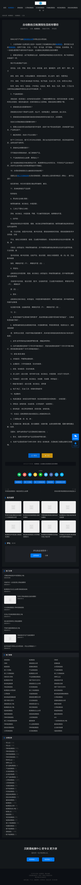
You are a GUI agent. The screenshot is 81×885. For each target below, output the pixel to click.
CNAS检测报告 (34, 727)
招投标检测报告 (34, 714)
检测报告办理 (33, 673)
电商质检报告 (8, 714)
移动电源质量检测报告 (61, 694)
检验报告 (7, 667)
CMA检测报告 (8, 724)
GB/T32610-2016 (34, 680)
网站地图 (47, 873)
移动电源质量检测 (10, 697)
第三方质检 (28, 482)
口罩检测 (7, 694)
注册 (46, 555)
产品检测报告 (58, 670)
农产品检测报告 (11, 777)
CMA (5, 663)
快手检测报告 (10, 788)
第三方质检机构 (23, 176)
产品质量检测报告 (35, 677)
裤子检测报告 (10, 829)
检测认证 (9, 811)
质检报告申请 (58, 680)
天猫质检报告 (33, 694)
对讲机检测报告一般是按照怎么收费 (16, 491)
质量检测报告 (33, 667)
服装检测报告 (58, 724)
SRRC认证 (57, 677)
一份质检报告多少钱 (60, 721)
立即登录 (36, 555)
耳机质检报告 (8, 687)
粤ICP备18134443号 (40, 877)
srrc (55, 717)
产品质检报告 (33, 670)
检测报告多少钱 (9, 707)
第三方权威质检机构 (10, 721)
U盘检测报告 (58, 731)
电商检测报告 (10, 820)
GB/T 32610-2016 (59, 687)
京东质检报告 (33, 700)
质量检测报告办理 (60, 700)
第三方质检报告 (9, 673)
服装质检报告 (58, 714)
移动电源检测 (8, 683)
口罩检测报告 (29, 7)
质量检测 (57, 663)
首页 (4, 7)
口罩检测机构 (58, 707)
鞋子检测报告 (10, 834)
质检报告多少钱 (9, 704)
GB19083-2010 (9, 700)
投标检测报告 (8, 710)
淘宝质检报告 (33, 707)
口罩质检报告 (8, 731)
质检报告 (20, 7)
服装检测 (32, 721)
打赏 (47, 455)
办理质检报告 (58, 667)
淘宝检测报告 (61, 7)
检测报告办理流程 (10, 690)
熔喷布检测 (57, 704)
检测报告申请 (8, 680)
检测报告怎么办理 (35, 710)
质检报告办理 (28, 39)
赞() (34, 455)
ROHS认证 (9, 760)
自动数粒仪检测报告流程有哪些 (40, 24)
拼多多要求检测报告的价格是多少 (65, 491)
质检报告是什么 (34, 704)
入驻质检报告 (33, 717)
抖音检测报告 (10, 791)
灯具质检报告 (33, 687)
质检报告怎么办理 (35, 683)
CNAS (56, 660)
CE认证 (8, 745)
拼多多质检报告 (9, 727)
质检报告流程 (58, 683)
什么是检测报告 (34, 724)
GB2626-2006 (8, 677)
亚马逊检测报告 (11, 766)
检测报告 (40, 3)
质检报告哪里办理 (35, 697)
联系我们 (32, 859)
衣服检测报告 (10, 826)
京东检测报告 (40, 7)
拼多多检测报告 (73, 7)
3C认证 (8, 743)
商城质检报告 (58, 710)
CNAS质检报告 (9, 717)
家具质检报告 (58, 690)
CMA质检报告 (10, 751)
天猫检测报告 (50, 7)
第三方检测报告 (34, 690)
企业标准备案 (58, 727)
